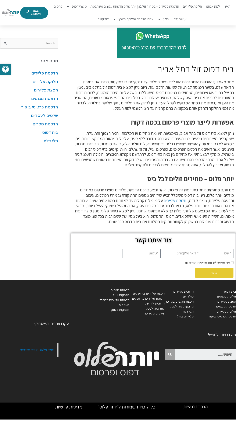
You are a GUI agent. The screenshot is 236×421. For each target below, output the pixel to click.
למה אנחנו (213, 6)
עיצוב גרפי (179, 19)
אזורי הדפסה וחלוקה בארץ (133, 19)
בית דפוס (50, 132)
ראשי (227, 6)
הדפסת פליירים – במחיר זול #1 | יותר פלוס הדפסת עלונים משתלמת (134, 6)
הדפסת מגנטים (44, 98)
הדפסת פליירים (44, 73)
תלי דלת (51, 141)
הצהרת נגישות (195, 408)
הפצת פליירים (46, 90)
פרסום (58, 6)
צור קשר (103, 19)
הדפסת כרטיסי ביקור (39, 107)
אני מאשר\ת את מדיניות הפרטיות (207, 263)
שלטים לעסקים (44, 115)
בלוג (163, 19)
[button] (5, 69)
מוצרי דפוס (76, 6)
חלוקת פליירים (192, 6)
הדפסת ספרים (45, 124)
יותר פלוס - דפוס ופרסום (35, 351)
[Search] (170, 355)
